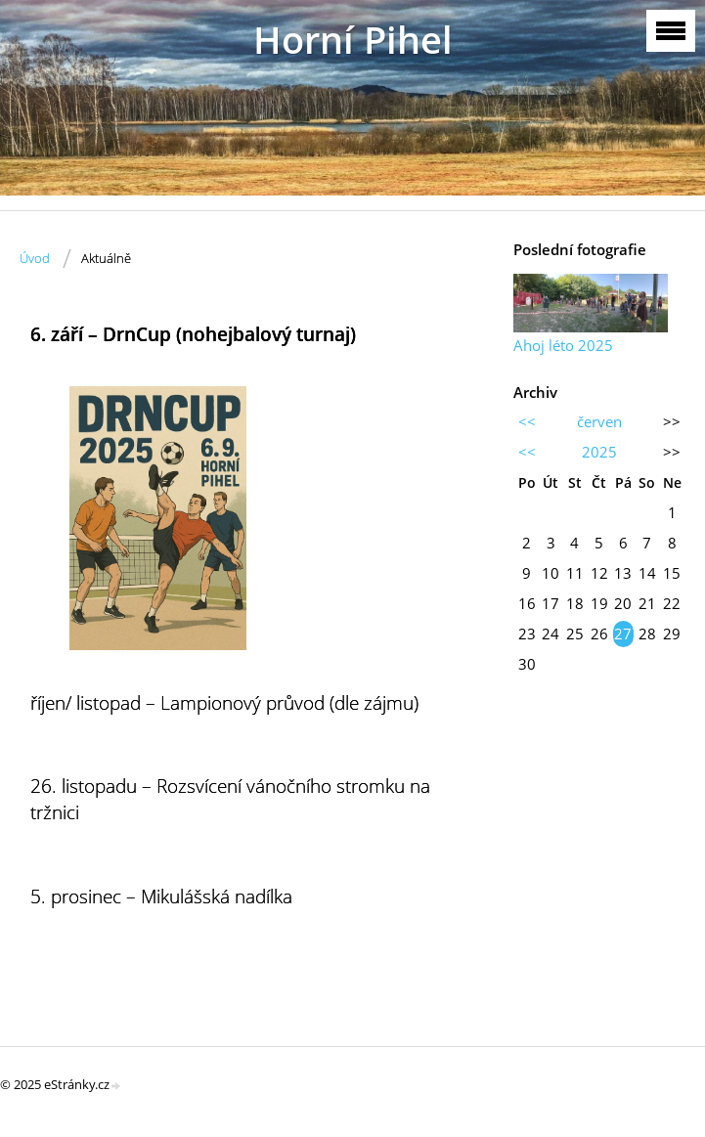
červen (599, 421)
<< (527, 421)
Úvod (35, 258)
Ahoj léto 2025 (563, 345)
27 (623, 633)
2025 (599, 451)
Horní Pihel (353, 40)
